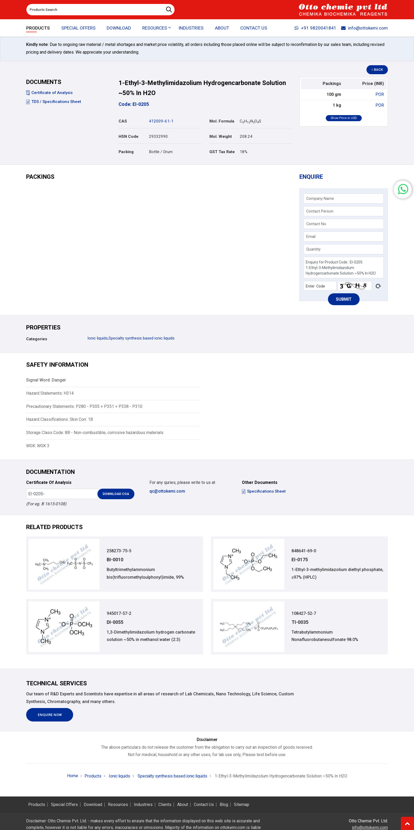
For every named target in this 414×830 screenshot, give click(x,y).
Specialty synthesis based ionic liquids (142, 338)
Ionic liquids (97, 338)
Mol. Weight (220, 136)
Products (38, 28)
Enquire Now (50, 715)
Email (311, 236)
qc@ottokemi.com (167, 491)
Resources (118, 805)
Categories (36, 339)
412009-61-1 (161, 121)
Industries (191, 28)
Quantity (313, 249)
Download (119, 28)
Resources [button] (154, 28)
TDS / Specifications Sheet (53, 101)
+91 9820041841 (315, 28)
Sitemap (241, 805)
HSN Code (128, 136)
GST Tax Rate (222, 151)
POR (379, 94)
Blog (224, 805)
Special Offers (78, 28)
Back (377, 70)
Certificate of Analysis (49, 92)
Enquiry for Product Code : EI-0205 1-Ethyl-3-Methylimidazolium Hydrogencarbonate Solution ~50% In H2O (344, 267)
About (222, 28)
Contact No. (316, 223)
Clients (164, 805)
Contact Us (253, 28)
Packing (126, 151)
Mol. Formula (221, 121)
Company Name (320, 198)
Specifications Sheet (264, 491)
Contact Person (319, 211)
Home (70, 776)
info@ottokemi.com (364, 28)
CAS (123, 121)
